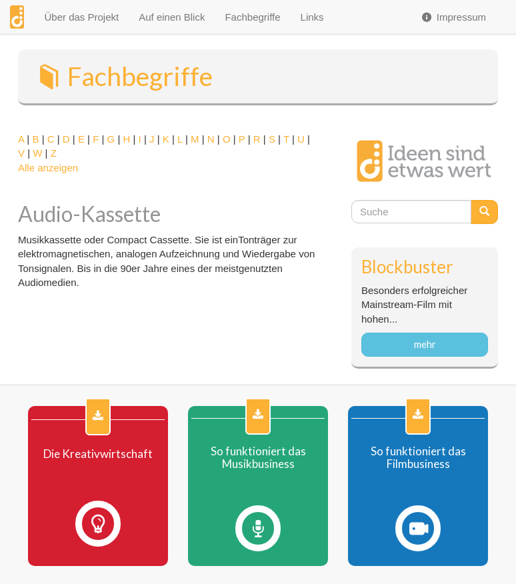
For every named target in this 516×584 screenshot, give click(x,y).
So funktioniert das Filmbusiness (418, 457)
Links (312, 17)
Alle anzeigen (48, 167)
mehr (425, 344)
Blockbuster (407, 266)
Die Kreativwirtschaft (98, 454)
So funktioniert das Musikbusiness (258, 457)
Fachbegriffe (252, 17)
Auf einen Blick (172, 17)
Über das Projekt (81, 17)
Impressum (453, 17)
